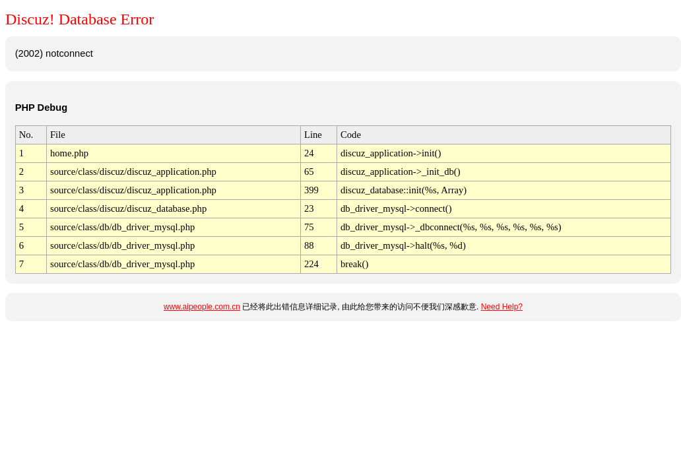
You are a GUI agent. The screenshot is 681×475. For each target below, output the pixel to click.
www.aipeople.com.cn (202, 306)
